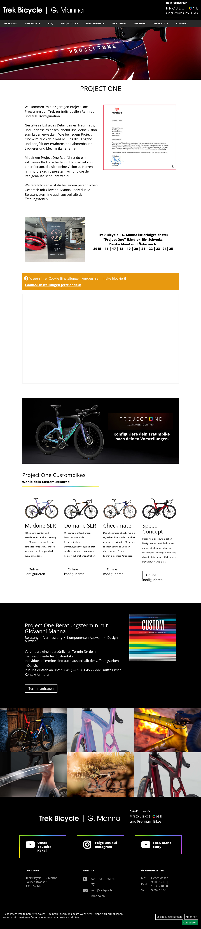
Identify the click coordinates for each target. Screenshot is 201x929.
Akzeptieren (190, 922)
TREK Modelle (95, 23)
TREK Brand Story (162, 845)
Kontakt (182, 23)
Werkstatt (160, 23)
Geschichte (32, 23)
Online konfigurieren (35, 571)
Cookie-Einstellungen (169, 916)
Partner (119, 23)
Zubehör (140, 23)
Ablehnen (191, 916)
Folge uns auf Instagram (106, 845)
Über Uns (10, 23)
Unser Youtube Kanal (44, 847)
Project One (69, 23)
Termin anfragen (41, 688)
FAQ (50, 23)
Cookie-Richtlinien (68, 917)
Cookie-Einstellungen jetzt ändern (53, 285)
